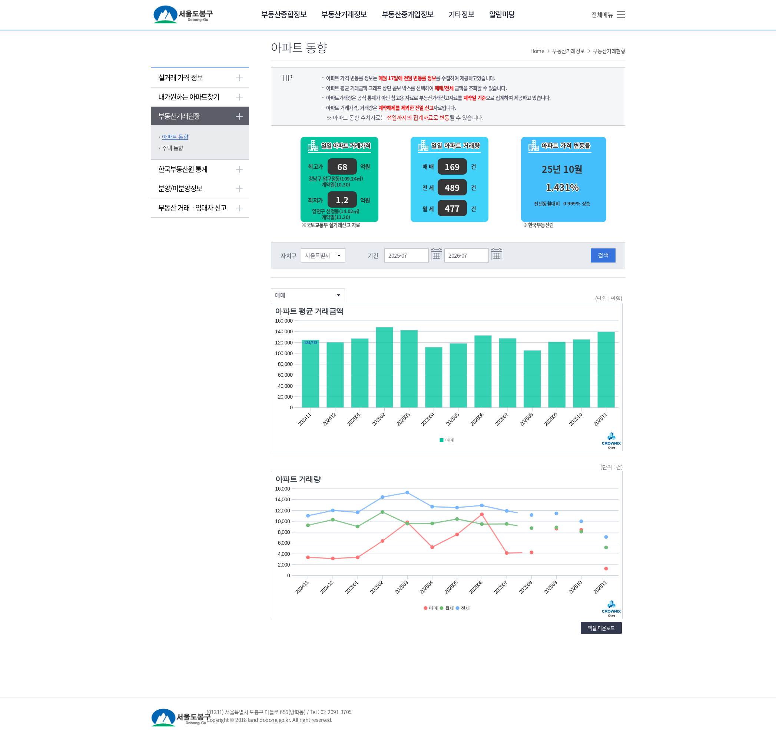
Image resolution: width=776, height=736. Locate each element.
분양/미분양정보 (180, 188)
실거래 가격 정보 (180, 77)
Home (537, 50)
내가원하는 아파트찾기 (188, 97)
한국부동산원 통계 (182, 169)
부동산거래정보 (344, 14)
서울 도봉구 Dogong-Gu (183, 14)
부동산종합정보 (284, 14)
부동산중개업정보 (408, 14)
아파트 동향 (175, 137)
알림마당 (502, 14)
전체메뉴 (602, 14)
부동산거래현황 (179, 116)
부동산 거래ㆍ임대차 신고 (192, 207)
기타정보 (461, 14)
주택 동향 (172, 148)
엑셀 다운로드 (601, 627)
